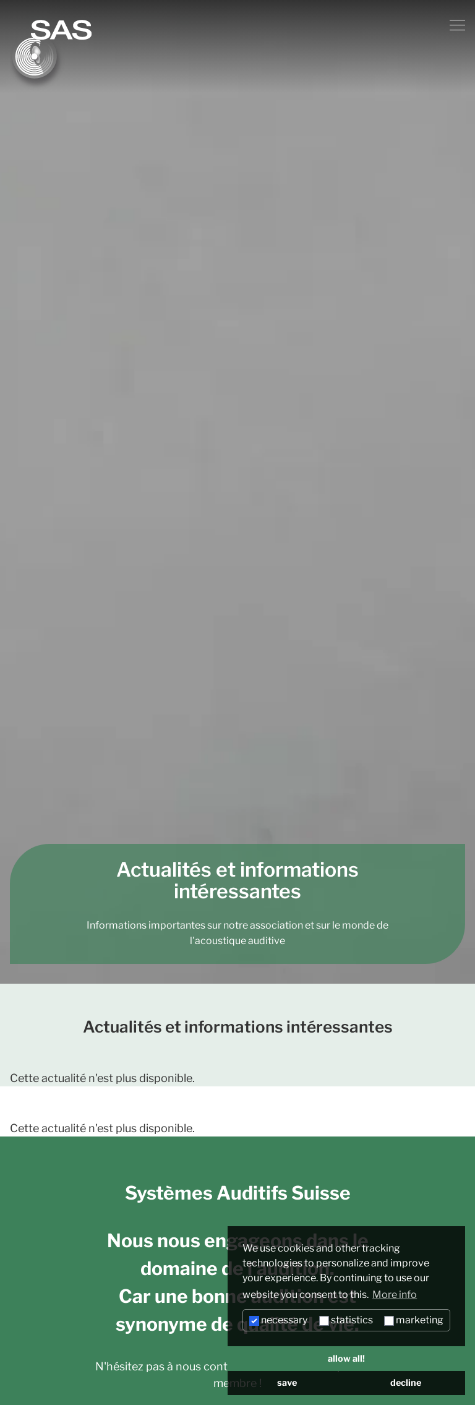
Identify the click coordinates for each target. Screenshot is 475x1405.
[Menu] (457, 25)
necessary (278, 1320)
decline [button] (405, 1382)
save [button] (287, 1382)
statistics (346, 1320)
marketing (413, 1320)
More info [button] (394, 1294)
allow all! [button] (346, 1358)
